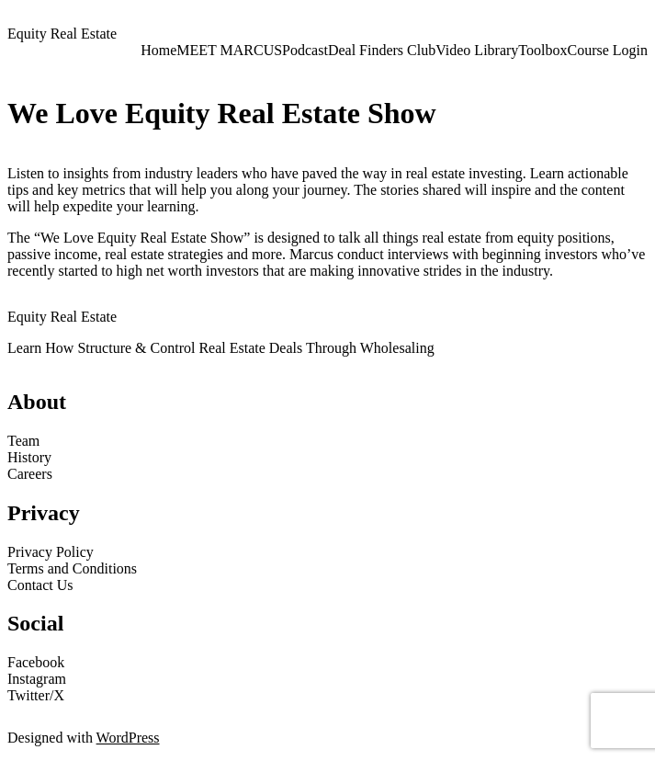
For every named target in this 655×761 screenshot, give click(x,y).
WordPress (128, 737)
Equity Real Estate (62, 33)
